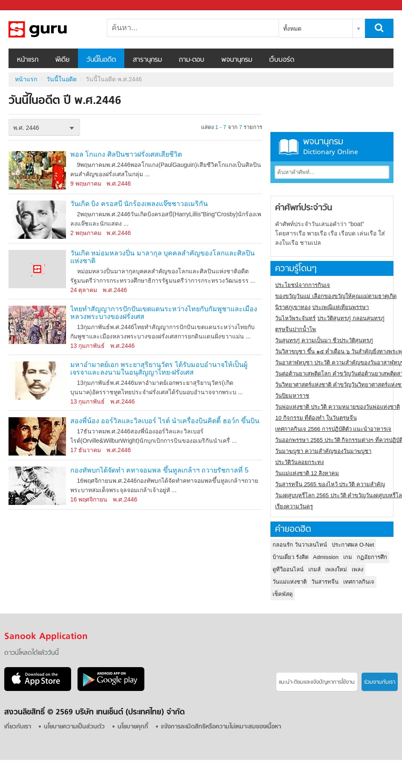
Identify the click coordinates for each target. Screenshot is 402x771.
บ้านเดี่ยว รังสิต (290, 557)
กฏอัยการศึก (372, 557)
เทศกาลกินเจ (358, 582)
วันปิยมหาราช (292, 396)
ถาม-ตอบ (191, 60)
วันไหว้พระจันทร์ (295, 318)
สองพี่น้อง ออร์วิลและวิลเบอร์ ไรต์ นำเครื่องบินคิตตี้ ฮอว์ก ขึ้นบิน (164, 420)
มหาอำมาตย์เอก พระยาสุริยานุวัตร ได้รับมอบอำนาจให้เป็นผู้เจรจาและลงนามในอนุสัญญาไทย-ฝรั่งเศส (158, 368)
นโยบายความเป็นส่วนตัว (74, 727)
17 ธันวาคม (85, 450)
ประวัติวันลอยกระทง (299, 462)
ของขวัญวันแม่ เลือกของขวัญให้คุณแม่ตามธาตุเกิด (335, 296)
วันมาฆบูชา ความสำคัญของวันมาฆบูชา (323, 451)
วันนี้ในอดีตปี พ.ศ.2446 (53, 29)
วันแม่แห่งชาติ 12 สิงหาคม (307, 473)
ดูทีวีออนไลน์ (288, 569)
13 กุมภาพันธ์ (87, 345)
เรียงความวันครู (294, 506)
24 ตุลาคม (83, 290)
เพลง (357, 569)
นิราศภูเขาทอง (292, 307)
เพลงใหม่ (336, 569)
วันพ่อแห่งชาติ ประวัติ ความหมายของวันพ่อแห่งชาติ (337, 407)
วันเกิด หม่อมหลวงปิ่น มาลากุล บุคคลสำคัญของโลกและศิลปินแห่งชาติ (162, 256)
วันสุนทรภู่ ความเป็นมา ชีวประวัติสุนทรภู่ (324, 340)
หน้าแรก (27, 60)
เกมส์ (314, 569)
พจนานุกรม (236, 60)
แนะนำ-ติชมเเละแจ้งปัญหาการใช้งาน (317, 682)
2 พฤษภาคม (85, 232)
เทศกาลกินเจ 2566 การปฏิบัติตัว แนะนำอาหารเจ (333, 429)
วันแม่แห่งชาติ (290, 582)
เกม (347, 557)
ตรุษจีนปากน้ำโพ (295, 329)
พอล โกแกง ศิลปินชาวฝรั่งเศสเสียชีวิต (126, 154)
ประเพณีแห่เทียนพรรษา (340, 307)
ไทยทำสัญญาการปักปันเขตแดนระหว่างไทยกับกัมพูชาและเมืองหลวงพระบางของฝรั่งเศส (163, 312)
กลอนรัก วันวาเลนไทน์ (300, 545)
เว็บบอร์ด (281, 60)
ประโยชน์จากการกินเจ (302, 285)
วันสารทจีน (325, 582)
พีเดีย (62, 60)
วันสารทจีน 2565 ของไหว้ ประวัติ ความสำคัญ (330, 484)
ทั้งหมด (292, 28)
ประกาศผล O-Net (353, 545)
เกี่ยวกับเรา (17, 727)
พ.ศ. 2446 (26, 127)
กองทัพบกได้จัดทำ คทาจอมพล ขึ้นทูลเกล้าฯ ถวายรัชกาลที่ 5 (159, 470)
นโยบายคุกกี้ (133, 727)
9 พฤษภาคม (85, 183)
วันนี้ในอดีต (101, 60)
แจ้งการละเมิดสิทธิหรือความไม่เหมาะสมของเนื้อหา (221, 727)
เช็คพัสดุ (283, 594)
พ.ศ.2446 (118, 183)
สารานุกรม (147, 60)
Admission (326, 557)
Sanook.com (25, 5)
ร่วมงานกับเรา (379, 682)
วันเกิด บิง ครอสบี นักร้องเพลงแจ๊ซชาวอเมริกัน (139, 203)
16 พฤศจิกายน (88, 499)
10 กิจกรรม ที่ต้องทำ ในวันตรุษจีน (315, 418)
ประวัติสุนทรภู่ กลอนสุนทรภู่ (351, 318)
